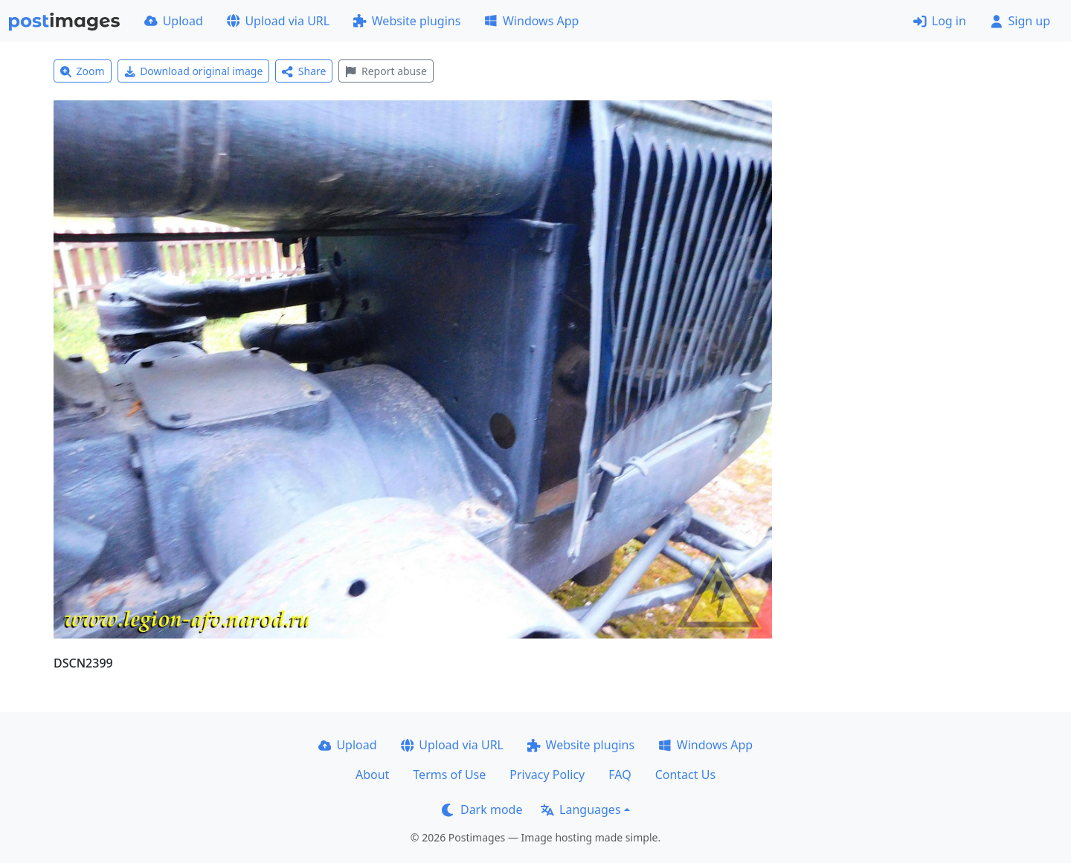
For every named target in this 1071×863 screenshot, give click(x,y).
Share (304, 71)
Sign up (1020, 21)
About (372, 774)
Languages (580, 809)
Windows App (531, 21)
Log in (939, 21)
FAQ (619, 774)
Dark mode (482, 809)
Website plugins (406, 21)
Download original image (193, 71)
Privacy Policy (547, 774)
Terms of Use (449, 774)
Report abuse (385, 71)
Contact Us (685, 774)
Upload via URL (278, 21)
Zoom (82, 71)
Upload (173, 21)
